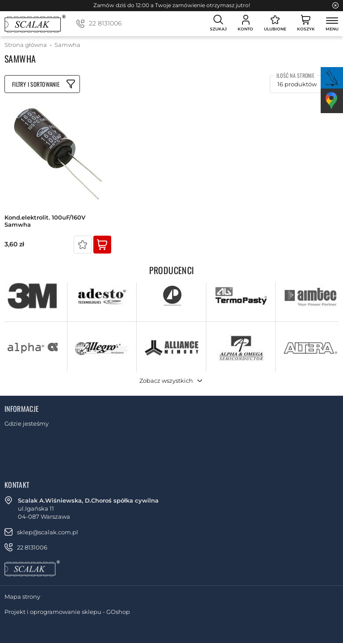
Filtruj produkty (42, 84)
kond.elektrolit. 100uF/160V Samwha (44, 221)
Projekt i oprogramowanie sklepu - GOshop (67, 611)
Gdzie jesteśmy (26, 423)
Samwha (67, 44)
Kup (102, 245)
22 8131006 (105, 23)
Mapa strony (22, 596)
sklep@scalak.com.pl (47, 532)
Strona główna (25, 44)
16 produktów (297, 84)
